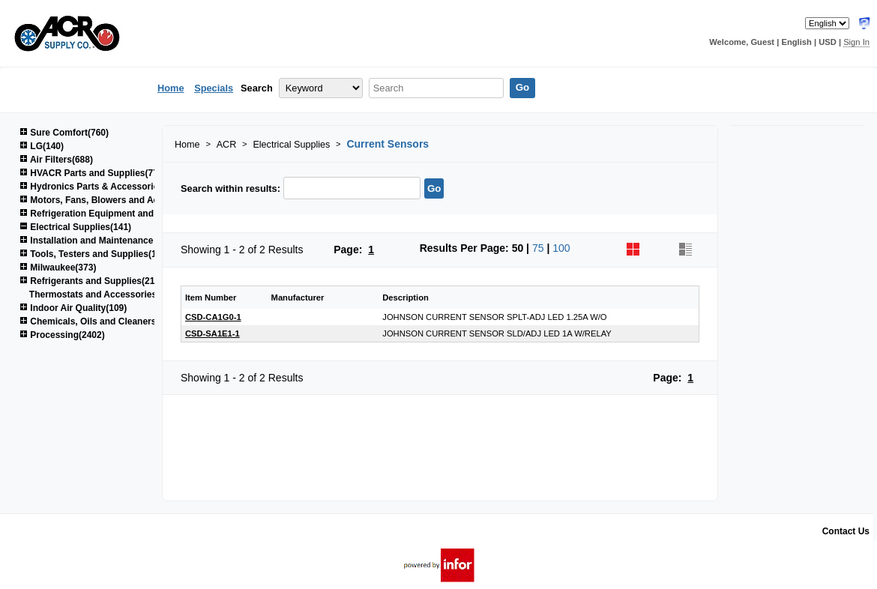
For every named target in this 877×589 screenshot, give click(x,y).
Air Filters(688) (56, 159)
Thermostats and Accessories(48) (101, 294)
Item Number (210, 297)
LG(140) (41, 146)
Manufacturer (298, 297)
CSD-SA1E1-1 (212, 333)
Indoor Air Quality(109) (73, 308)
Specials (213, 88)
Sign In (856, 41)
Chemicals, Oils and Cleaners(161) (98, 321)
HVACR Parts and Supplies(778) (92, 173)
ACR (227, 144)
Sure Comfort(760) (64, 132)
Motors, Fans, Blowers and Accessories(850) (120, 200)
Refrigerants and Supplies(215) (91, 281)
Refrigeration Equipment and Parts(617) (109, 213)
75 (538, 248)
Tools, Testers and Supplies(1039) (97, 254)
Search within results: (230, 188)
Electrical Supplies (291, 144)
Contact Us (846, 531)
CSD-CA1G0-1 (213, 316)
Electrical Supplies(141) (75, 227)
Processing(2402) (62, 335)
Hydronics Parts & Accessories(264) (101, 186)
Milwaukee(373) (57, 267)
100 (561, 248)
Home (170, 88)
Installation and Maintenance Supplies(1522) (119, 240)
